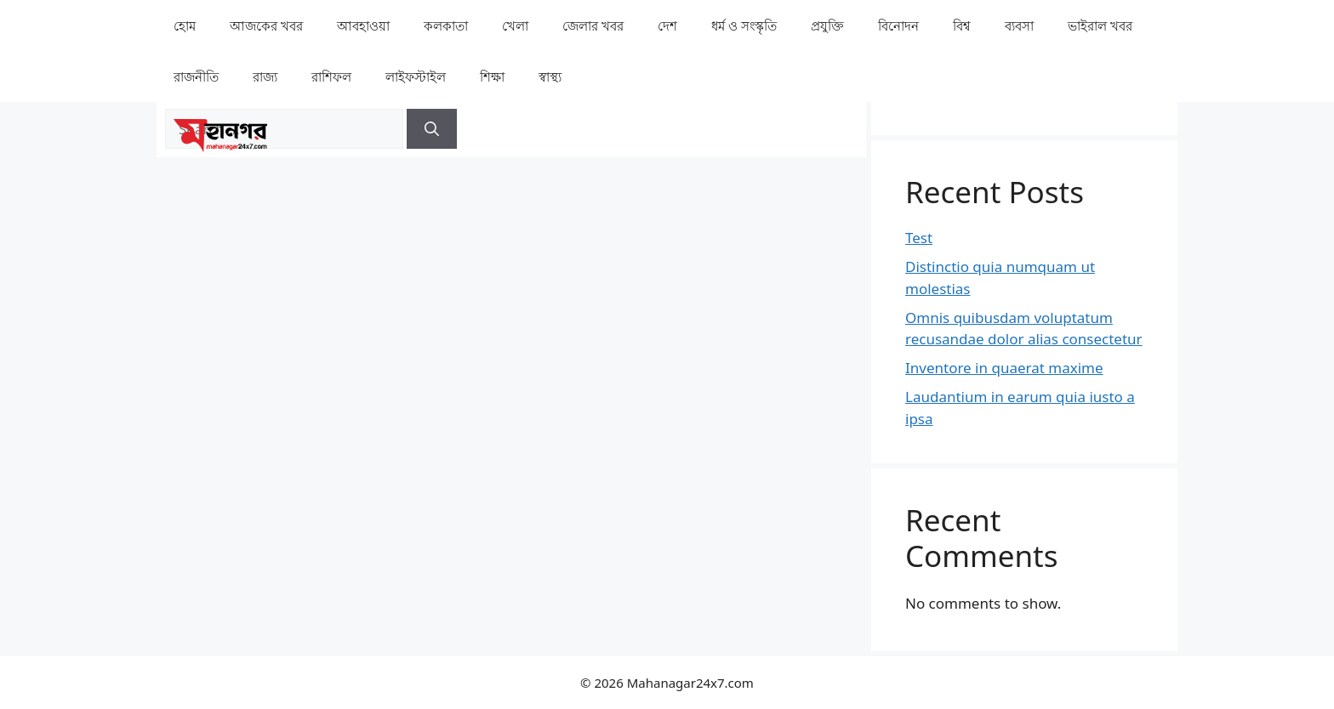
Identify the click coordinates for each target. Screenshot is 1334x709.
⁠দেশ (667, 25)
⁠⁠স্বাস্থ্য (550, 76)
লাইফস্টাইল (415, 76)
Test (918, 237)
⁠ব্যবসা (1019, 25)
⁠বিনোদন (898, 25)
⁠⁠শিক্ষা (492, 76)
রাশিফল (331, 76)
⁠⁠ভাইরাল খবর (1100, 25)
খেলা (515, 25)
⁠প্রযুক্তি (827, 25)
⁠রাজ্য (265, 76)
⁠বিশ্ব (962, 25)
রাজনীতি (196, 76)
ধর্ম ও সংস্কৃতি (744, 25)
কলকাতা (446, 25)
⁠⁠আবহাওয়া (363, 25)
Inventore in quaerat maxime (1004, 367)
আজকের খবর (266, 25)
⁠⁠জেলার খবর (593, 25)
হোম (185, 25)
